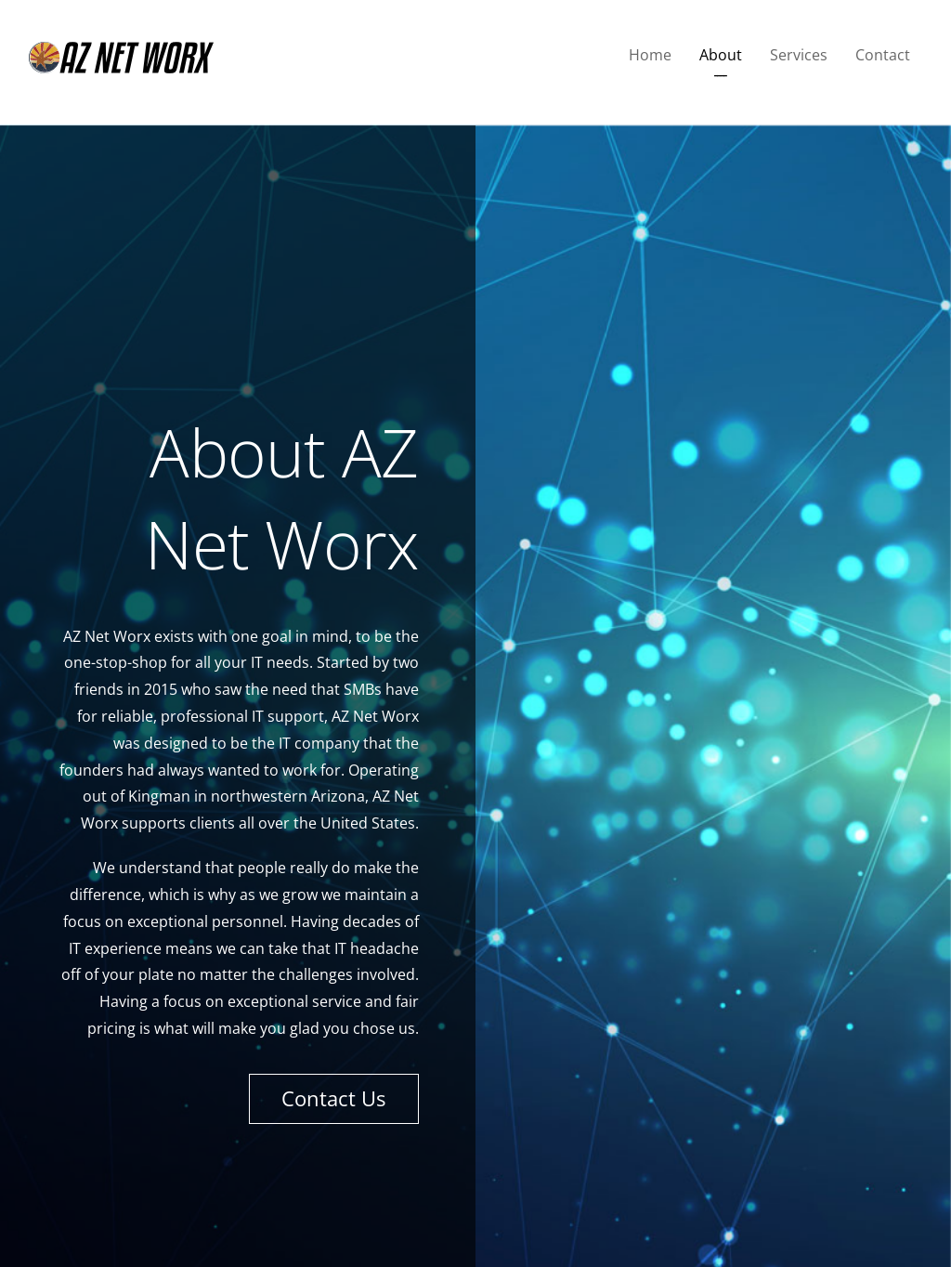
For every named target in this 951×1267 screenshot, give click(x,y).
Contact (882, 55)
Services (798, 55)
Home (650, 55)
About (720, 55)
